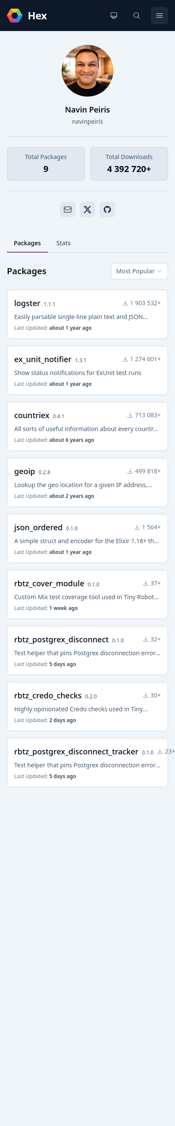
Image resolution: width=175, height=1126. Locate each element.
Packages (27, 243)
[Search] (137, 15)
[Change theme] (113, 15)
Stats (63, 243)
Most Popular (139, 271)
